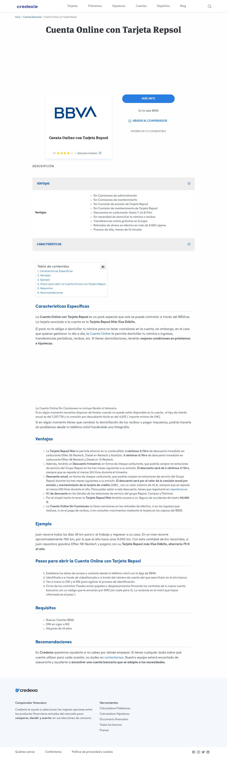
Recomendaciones (51, 293)
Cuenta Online (100, 333)
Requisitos (46, 288)
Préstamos (95, 6)
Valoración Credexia (87, 153)
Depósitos (163, 6)
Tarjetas (72, 6)
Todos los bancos (111, 725)
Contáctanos (53, 752)
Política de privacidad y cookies (92, 752)
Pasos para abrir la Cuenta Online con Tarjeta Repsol (73, 284)
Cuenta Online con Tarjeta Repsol (78, 138)
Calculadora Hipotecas (114, 714)
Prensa (104, 730)
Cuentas (141, 6)
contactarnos (113, 657)
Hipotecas (118, 6)
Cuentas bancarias (32, 17)
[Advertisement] (106, 69)
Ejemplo (45, 280)
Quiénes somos (25, 752)
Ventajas (45, 275)
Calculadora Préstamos (115, 708)
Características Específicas (56, 271)
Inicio (17, 17)
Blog (183, 6)
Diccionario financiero (114, 719)
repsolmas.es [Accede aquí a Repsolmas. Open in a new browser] (178, 489)
